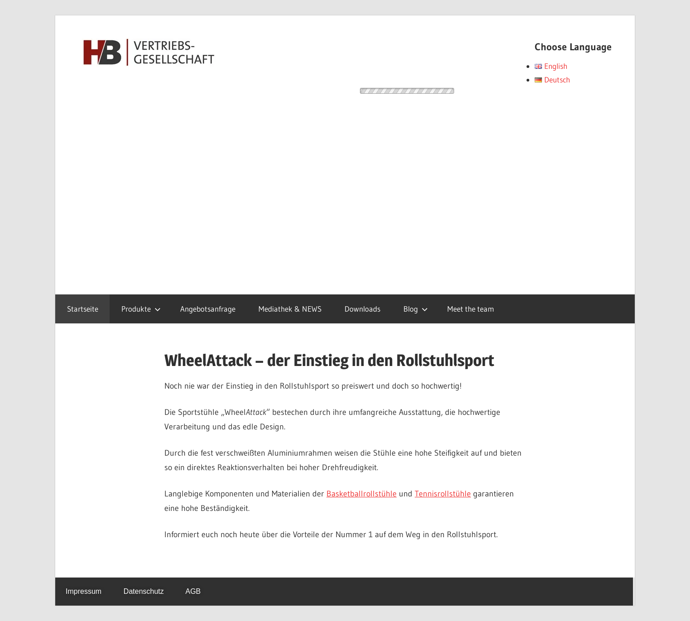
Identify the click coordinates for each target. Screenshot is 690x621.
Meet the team (470, 308)
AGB (193, 591)
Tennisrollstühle (443, 494)
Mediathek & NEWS (290, 308)
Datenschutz (144, 591)
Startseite (82, 308)
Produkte (141, 308)
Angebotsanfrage (207, 308)
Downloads (362, 308)
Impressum (83, 591)
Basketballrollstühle (361, 494)
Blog (415, 308)
